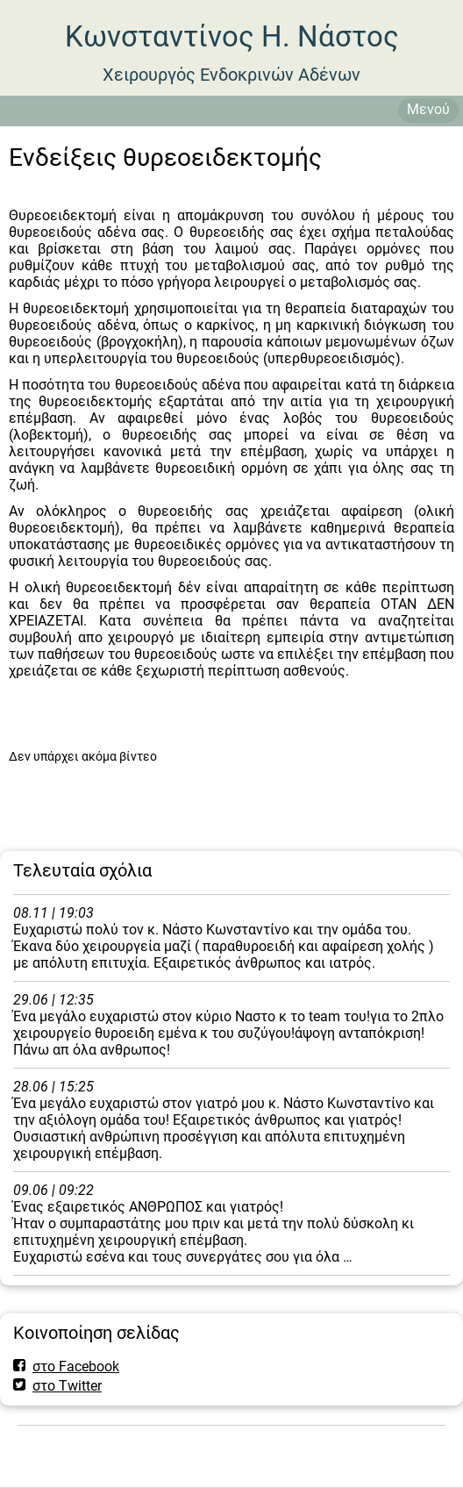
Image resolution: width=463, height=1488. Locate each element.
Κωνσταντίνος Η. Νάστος (232, 36)
